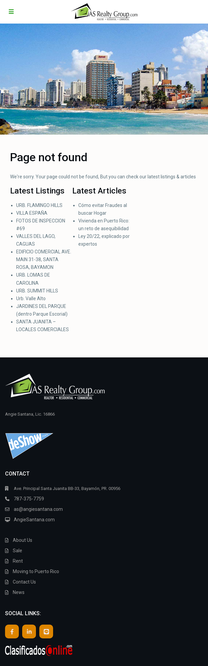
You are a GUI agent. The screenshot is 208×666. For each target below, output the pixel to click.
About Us (22, 540)
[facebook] (12, 631)
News (19, 592)
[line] (46, 631)
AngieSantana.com (34, 519)
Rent (18, 561)
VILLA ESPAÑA (31, 213)
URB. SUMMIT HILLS (37, 290)
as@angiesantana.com (38, 509)
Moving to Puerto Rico (36, 571)
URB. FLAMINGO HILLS (39, 205)
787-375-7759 (29, 498)
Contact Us (24, 582)
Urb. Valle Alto (31, 298)
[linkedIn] (29, 631)
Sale (17, 550)
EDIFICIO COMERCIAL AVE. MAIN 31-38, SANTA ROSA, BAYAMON (43, 259)
